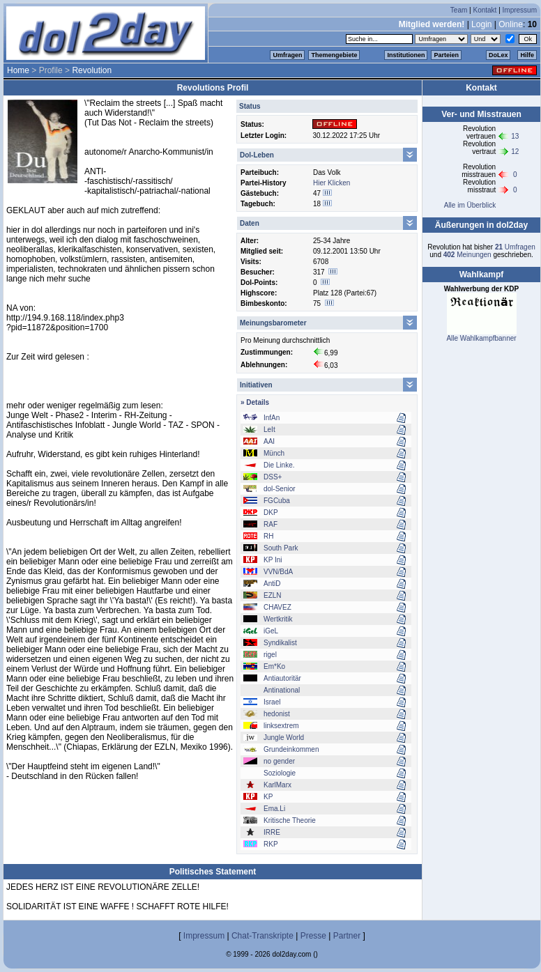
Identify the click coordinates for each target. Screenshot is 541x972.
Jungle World (284, 737)
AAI (269, 441)
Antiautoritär (282, 678)
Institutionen (406, 55)
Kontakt (484, 10)
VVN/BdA (278, 572)
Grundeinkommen (291, 749)
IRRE (272, 832)
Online (510, 24)
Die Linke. (279, 465)
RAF (270, 524)
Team (458, 10)
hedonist (277, 714)
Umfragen (287, 55)
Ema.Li (274, 808)
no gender (279, 761)
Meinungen (467, 255)
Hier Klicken (331, 183)
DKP (271, 512)
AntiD (272, 583)
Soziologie (280, 773)
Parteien (446, 55)
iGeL (271, 631)
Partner (346, 936)
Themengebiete (334, 55)
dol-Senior (280, 489)
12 (515, 151)
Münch (274, 453)
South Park (281, 548)
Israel (272, 702)
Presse (313, 936)
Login (481, 24)
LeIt (269, 429)
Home (18, 70)
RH (268, 536)
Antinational (282, 690)
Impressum (520, 10)
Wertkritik (278, 619)
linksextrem (281, 726)
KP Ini (273, 560)
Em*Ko (274, 666)
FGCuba (277, 500)
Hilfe (527, 55)
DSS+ (273, 477)
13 (515, 136)
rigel (270, 654)
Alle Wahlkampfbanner (481, 338)
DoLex (498, 55)
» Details (255, 402)
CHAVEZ (277, 607)
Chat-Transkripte (262, 936)
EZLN (273, 595)
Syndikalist (280, 643)
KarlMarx (277, 785)
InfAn (272, 418)
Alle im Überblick (470, 205)
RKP (271, 844)
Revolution (92, 70)
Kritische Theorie (290, 820)
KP (268, 797)
